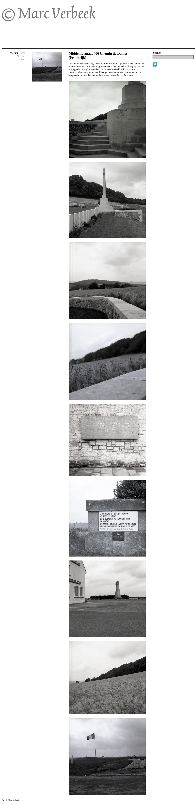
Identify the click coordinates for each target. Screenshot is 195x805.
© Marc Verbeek (39, 16)
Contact (21, 59)
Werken (14, 53)
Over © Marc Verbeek (10, 800)
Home (22, 53)
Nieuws (21, 56)
